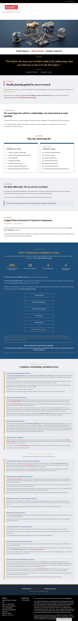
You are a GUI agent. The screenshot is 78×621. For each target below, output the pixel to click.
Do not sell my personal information (59, 614)
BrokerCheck (67, 594)
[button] (38, 9)
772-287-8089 (69, 1)
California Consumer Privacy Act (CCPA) (45, 612)
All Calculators (25, 595)
